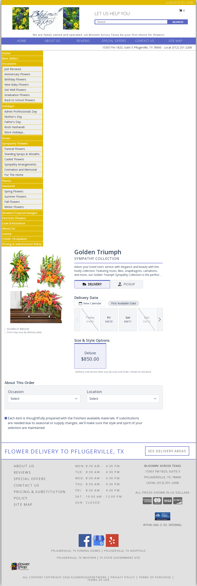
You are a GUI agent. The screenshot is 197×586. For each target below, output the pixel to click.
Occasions (9, 63)
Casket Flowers (14, 159)
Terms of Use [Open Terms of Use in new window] (98, 580)
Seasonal (8, 186)
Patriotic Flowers (14, 218)
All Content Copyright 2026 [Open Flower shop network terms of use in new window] (46, 577)
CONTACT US (144, 41)
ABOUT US (52, 41)
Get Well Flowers (15, 90)
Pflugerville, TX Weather (76, 557)
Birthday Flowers (15, 79)
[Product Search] (131, 21)
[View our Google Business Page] (98, 546)
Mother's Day (13, 117)
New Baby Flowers (16, 84)
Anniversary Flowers (17, 74)
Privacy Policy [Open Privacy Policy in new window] (123, 577)
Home (6, 53)
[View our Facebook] (85, 546)
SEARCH (177, 22)
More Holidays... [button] (14, 132)
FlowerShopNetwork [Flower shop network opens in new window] (89, 577)
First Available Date (123, 303)
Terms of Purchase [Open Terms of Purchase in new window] (155, 577)
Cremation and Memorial (20, 169)
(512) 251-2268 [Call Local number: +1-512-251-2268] (183, 2)
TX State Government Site (120, 557)
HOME (21, 41)
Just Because (12, 69)
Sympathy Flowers (15, 143)
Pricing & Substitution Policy (22, 244)
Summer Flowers (15, 196)
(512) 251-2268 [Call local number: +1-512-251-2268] (168, 483)
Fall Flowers (12, 202)
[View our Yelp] (112, 546)
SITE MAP (175, 41)
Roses (6, 138)
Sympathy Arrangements (20, 164)
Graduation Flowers (17, 95)
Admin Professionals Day (20, 111)
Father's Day (12, 122)
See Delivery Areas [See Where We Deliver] (167, 451)
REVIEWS (83, 41)
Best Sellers (10, 58)
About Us (8, 228)
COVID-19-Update (14, 239)
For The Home (13, 175)
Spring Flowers (13, 191)
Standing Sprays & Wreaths (22, 154)
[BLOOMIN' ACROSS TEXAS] (45, 18)
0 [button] (182, 10)
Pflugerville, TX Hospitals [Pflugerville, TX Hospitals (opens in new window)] (125, 550)
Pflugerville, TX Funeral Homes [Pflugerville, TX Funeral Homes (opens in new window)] (76, 550)
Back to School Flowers (19, 100)
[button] (162, 516)
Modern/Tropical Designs (19, 213)
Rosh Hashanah (14, 127)
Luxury (7, 234)
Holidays (8, 106)
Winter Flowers (14, 207)
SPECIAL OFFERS (114, 41)
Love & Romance (13, 223)
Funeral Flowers (14, 149)
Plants (6, 181)
